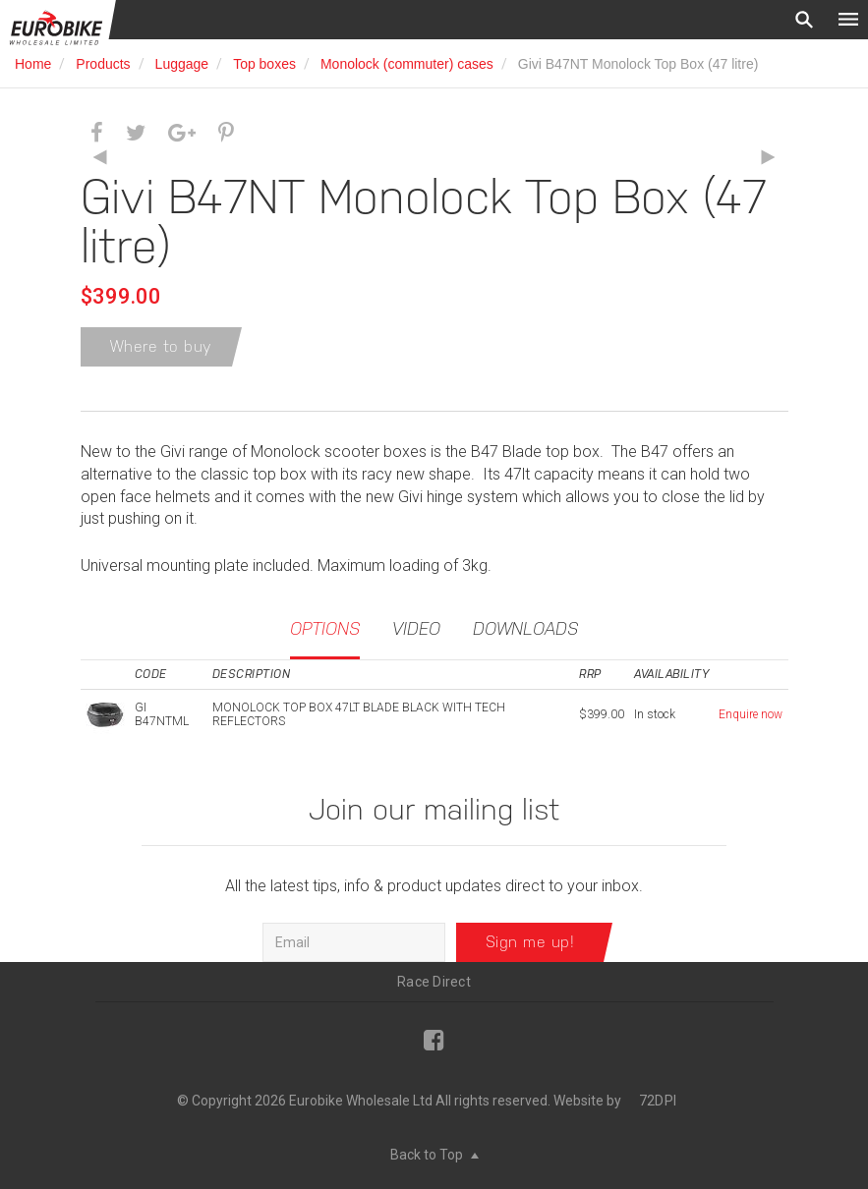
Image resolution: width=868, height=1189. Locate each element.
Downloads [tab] (525, 628)
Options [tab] (325, 628)
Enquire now (750, 714)
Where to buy (161, 346)
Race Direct (434, 982)
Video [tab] (416, 628)
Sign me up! (530, 942)
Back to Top (434, 1154)
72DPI (657, 1100)
